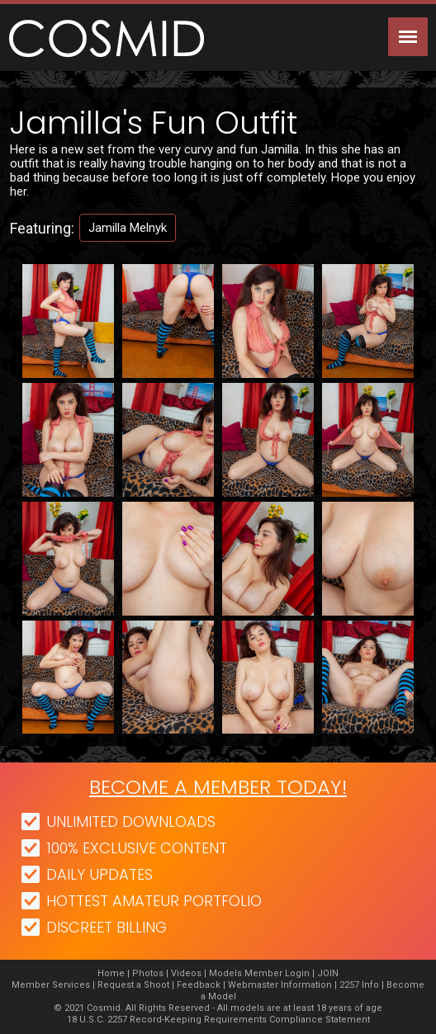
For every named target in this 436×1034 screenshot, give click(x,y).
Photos (148, 973)
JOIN (328, 973)
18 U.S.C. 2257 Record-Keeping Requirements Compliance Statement (218, 1019)
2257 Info (359, 985)
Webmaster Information (280, 985)
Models (225, 973)
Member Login (277, 973)
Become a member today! (218, 786)
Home (111, 973)
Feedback (198, 985)
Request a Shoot (133, 985)
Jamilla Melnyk (127, 227)
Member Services (51, 985)
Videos (186, 973)
